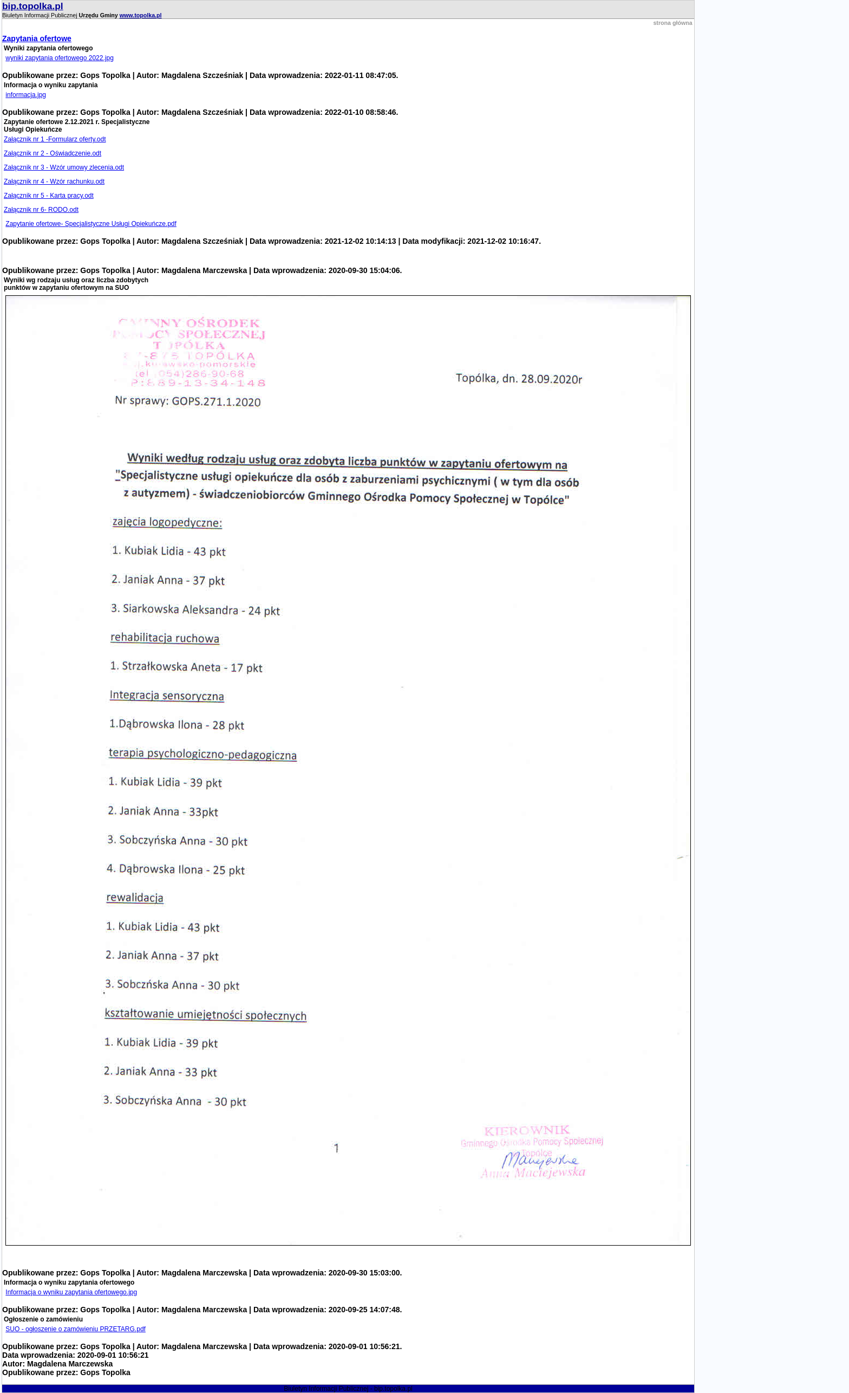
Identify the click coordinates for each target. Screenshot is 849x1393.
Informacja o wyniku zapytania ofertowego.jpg (71, 1292)
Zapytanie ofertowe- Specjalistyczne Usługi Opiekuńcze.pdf (91, 224)
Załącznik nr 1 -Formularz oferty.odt (55, 139)
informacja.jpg (25, 95)
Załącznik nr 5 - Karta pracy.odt (49, 195)
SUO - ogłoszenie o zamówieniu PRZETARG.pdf (75, 1329)
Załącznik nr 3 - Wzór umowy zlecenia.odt (64, 167)
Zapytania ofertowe (36, 38)
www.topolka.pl (141, 15)
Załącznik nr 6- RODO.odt (41, 209)
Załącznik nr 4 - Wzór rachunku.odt (54, 181)
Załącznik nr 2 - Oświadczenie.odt (52, 153)
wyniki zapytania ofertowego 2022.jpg (59, 58)
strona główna (672, 23)
